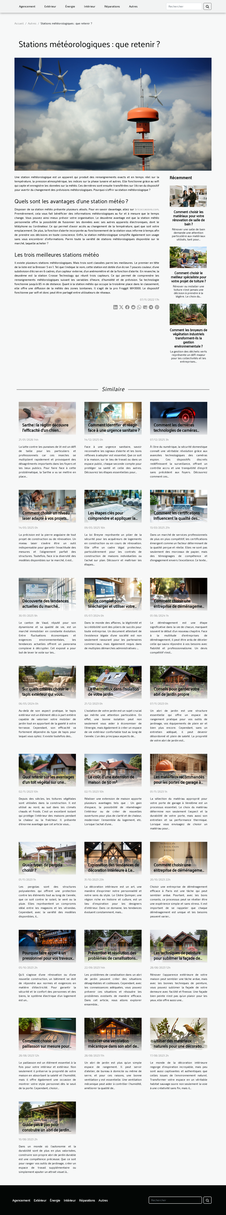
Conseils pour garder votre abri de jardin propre (176, 691)
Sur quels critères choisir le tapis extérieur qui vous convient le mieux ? (45, 694)
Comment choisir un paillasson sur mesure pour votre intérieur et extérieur (45, 1046)
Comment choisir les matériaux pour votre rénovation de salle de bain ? (188, 218)
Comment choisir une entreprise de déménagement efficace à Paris (180, 870)
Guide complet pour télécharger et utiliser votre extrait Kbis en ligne (111, 606)
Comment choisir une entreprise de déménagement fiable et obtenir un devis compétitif (180, 608)
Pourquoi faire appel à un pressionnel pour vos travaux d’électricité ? (47, 958)
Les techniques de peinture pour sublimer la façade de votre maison (177, 958)
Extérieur (50, 6)
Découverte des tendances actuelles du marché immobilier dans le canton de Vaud (47, 608)
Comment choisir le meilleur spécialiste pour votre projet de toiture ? (188, 277)
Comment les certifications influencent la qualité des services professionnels (177, 518)
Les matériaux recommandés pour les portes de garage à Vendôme (179, 782)
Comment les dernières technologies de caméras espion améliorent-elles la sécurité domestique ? (176, 432)
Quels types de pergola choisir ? (42, 867)
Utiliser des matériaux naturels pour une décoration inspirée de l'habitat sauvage (179, 1046)
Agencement (27, 6)
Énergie (70, 6)
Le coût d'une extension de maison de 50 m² (111, 779)
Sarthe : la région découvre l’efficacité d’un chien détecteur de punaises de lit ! (47, 430)
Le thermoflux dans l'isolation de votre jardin (113, 691)
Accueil (19, 23)
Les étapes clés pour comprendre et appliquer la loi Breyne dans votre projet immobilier (111, 520)
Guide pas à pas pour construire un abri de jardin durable (45, 1130)
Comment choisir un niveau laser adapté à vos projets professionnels (46, 518)
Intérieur (89, 6)
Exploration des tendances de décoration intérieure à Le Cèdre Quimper (113, 870)
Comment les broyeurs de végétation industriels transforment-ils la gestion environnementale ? (188, 338)
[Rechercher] (184, 6)
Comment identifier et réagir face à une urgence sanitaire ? (114, 427)
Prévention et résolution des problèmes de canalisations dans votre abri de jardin (112, 958)
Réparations (112, 6)
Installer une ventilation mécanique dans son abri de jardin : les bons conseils (112, 1046)
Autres (133, 6)
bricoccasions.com (147, 209)
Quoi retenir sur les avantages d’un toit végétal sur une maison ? (48, 782)
